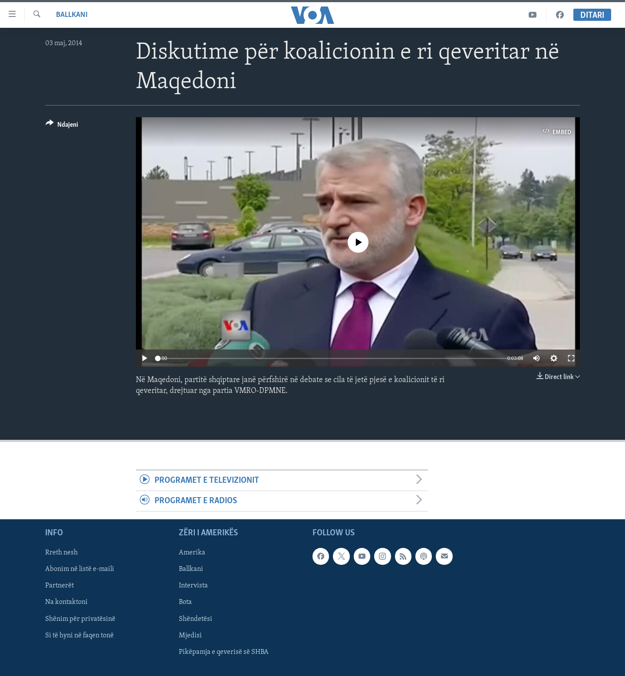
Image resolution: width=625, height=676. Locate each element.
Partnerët (59, 586)
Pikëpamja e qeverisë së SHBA (224, 652)
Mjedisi (190, 635)
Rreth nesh (61, 553)
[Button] (62, 126)
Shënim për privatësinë (80, 619)
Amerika (192, 553)
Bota (185, 602)
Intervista (193, 586)
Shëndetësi (195, 619)
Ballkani (72, 15)
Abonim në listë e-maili (79, 569)
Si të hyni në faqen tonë (79, 635)
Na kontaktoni (66, 602)
